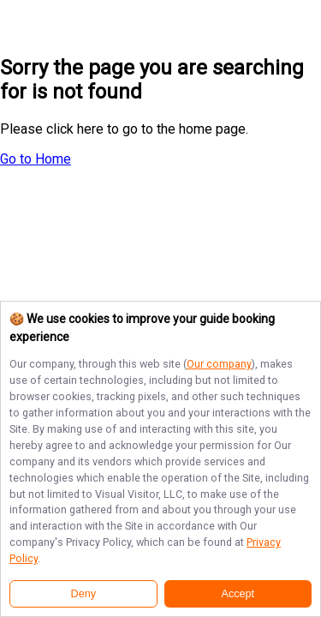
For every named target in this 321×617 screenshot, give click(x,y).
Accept (238, 594)
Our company (219, 363)
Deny (83, 594)
